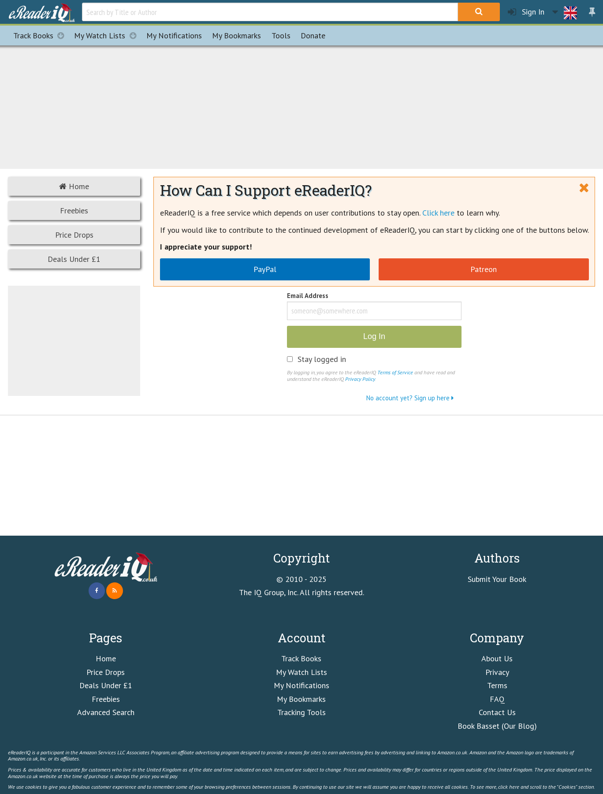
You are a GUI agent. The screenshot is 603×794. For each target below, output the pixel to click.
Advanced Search (105, 712)
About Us (497, 658)
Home (74, 186)
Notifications (174, 35)
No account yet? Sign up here (410, 398)
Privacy (497, 672)
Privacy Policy (360, 378)
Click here (438, 213)
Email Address (307, 296)
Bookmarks (236, 35)
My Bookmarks (301, 699)
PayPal (264, 269)
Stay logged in (322, 359)
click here (508, 786)
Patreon (483, 269)
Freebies (74, 210)
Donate (313, 35)
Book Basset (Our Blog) (497, 726)
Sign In (526, 12)
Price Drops (74, 235)
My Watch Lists (107, 35)
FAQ (497, 699)
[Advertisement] (301, 106)
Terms (497, 685)
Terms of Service (395, 372)
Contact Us (497, 712)
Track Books (41, 35)
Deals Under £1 (74, 259)
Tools (281, 35)
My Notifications (301, 685)
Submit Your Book (497, 579)
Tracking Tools (301, 712)
